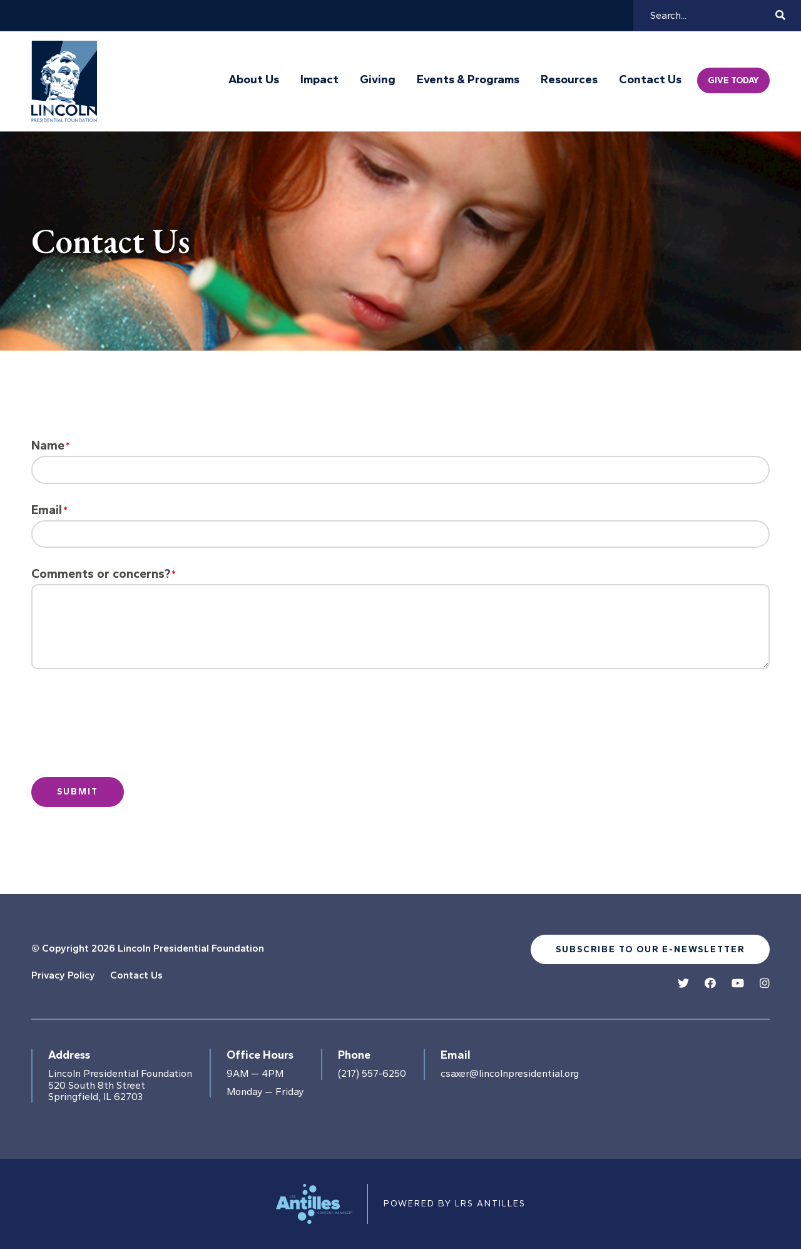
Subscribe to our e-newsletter (650, 949)
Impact (319, 79)
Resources (569, 79)
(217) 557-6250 (372, 1073)
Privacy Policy (63, 975)
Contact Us (650, 79)
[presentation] (136, 733)
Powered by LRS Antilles (455, 1203)
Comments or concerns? (100, 574)
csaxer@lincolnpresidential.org (510, 1073)
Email (46, 510)
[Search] (711, 15)
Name (47, 445)
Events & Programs (468, 79)
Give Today (733, 80)
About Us (253, 79)
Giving (377, 79)
